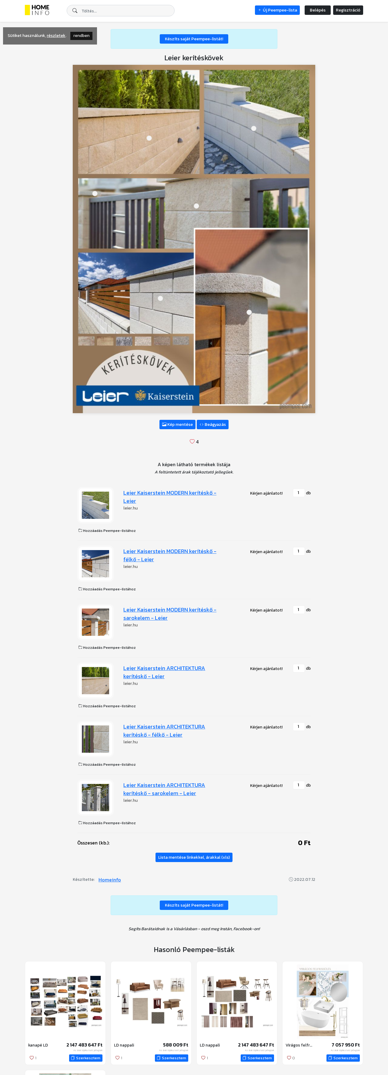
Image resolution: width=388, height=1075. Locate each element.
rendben (81, 35)
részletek (56, 35)
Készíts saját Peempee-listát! (194, 39)
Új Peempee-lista (277, 10)
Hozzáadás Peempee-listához (107, 530)
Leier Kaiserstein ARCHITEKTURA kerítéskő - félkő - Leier (164, 730)
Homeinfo (110, 879)
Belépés (318, 10)
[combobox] (121, 10)
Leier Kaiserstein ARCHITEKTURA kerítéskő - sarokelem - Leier (164, 789)
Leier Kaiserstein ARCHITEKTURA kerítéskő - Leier (164, 672)
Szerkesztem (85, 1058)
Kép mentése (177, 424)
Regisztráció (348, 10)
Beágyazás (212, 424)
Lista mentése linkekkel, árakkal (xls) (194, 857)
